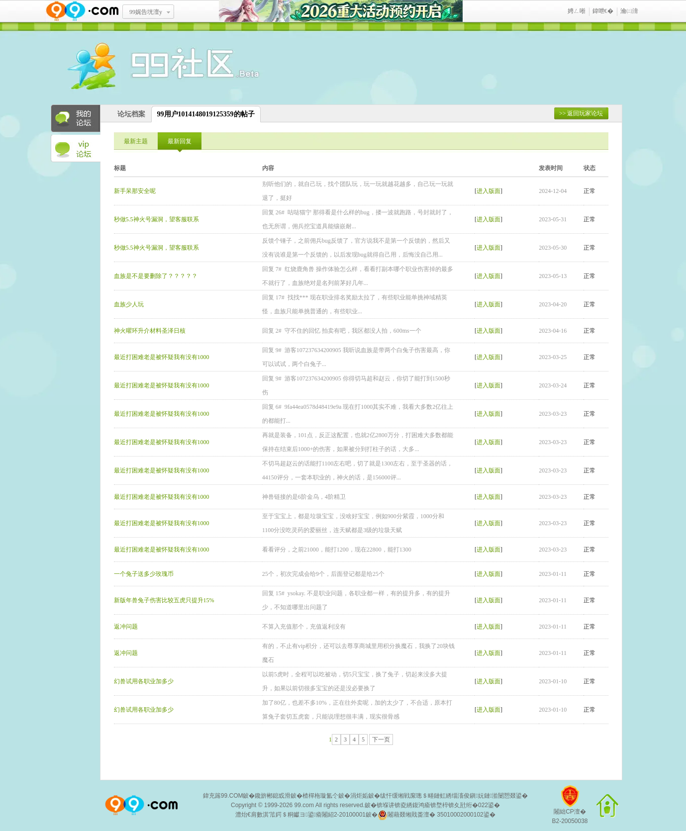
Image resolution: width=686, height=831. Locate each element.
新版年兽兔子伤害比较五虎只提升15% (164, 600)
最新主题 (136, 141)
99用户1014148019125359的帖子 (206, 114)
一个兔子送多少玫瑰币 (144, 573)
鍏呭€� (602, 10)
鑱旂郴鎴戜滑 (273, 795)
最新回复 (180, 141)
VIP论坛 (75, 149)
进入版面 (488, 190)
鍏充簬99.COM (223, 795)
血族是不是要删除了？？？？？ (155, 276)
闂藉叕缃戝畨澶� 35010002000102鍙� (436, 815)
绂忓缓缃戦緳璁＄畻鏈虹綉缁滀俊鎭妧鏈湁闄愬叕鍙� (454, 795)
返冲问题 (126, 626)
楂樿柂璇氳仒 (320, 795)
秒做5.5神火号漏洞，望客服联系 (156, 219)
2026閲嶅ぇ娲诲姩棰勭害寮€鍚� (341, 11)
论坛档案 (131, 114)
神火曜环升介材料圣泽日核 (150, 330)
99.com (304, 805)
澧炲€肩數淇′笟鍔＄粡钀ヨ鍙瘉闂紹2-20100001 (300, 814)
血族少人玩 (129, 304)
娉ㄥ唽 (577, 10)
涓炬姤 (359, 795)
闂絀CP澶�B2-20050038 (570, 808)
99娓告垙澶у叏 (145, 15)
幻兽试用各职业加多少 (144, 681)
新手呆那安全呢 (135, 190)
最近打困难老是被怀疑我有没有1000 (161, 357)
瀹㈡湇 (629, 10)
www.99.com (82, 11)
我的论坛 (75, 118)
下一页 (381, 739)
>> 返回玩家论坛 (581, 113)
